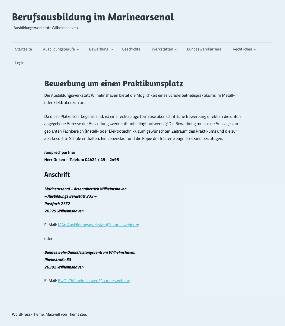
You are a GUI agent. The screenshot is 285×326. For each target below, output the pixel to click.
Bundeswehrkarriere (204, 49)
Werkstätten (165, 49)
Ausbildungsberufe (61, 49)
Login (19, 63)
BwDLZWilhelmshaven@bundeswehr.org (94, 280)
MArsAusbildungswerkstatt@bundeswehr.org (98, 225)
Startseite (23, 49)
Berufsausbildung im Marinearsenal (93, 16)
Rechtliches (245, 49)
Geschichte (131, 49)
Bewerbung (101, 49)
